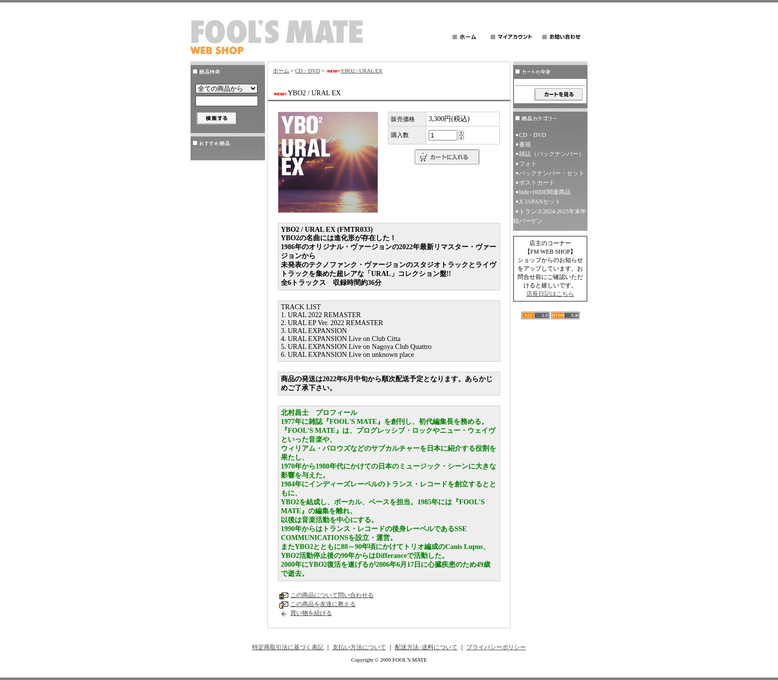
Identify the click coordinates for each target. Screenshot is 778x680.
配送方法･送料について (426, 647)
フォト (528, 163)
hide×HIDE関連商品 (545, 192)
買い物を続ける (311, 613)
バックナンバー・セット (551, 173)
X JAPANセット (540, 201)
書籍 (525, 144)
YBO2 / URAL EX (354, 70)
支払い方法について (359, 647)
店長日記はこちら (550, 293)
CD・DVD (307, 70)
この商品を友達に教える (323, 604)
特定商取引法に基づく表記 (288, 647)
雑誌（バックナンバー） (551, 153)
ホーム (281, 70)
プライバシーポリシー (496, 647)
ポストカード (537, 182)
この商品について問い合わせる (332, 595)
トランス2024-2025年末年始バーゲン (549, 216)
